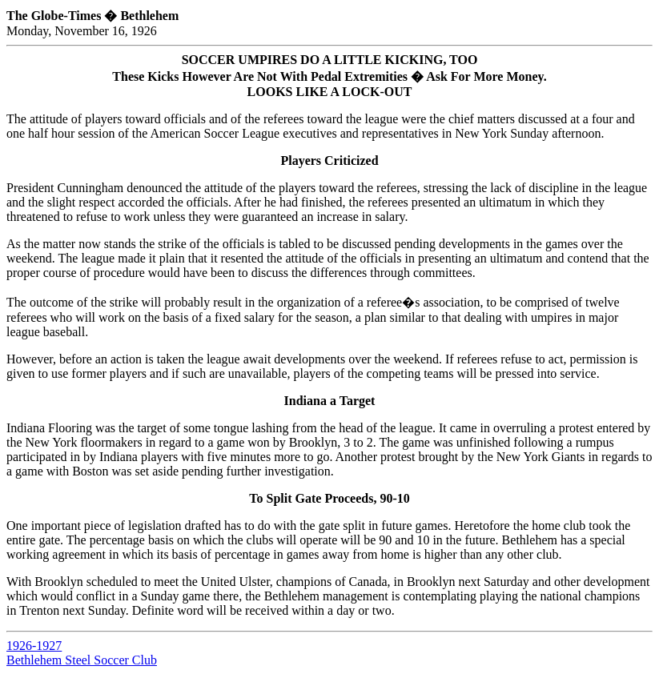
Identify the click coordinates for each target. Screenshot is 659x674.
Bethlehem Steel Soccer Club (81, 660)
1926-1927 (34, 645)
